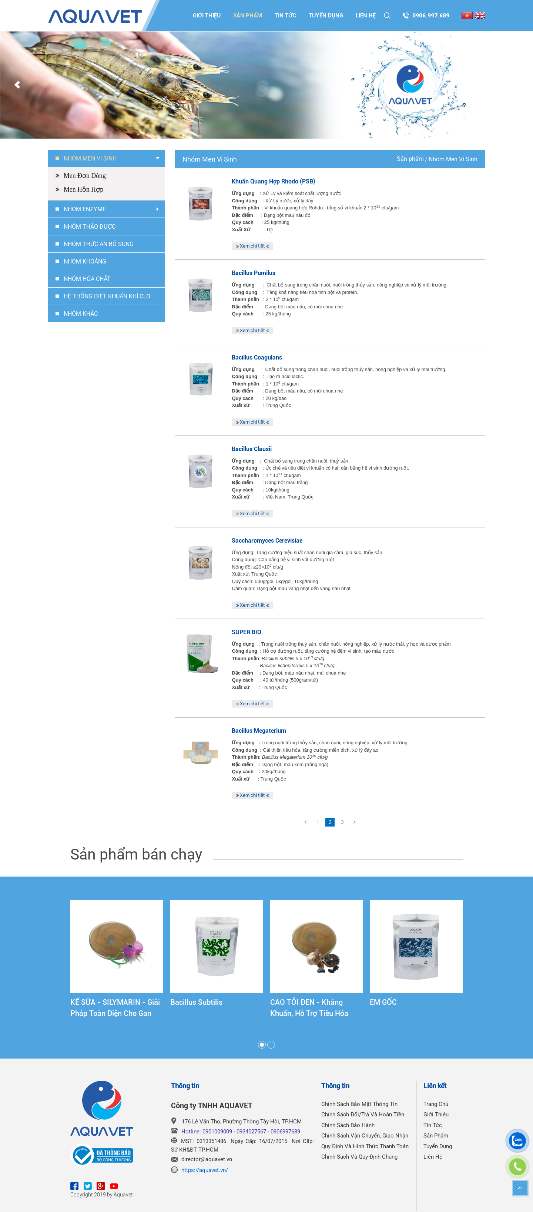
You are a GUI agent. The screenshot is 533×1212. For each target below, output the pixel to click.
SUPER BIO (246, 632)
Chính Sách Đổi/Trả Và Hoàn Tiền (362, 1114)
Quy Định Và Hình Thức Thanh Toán (365, 1146)
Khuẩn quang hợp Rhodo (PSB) (273, 181)
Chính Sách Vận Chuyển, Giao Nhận (364, 1135)
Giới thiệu (207, 15)
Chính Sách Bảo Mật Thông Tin (359, 1104)
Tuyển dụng (326, 15)
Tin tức (285, 15)
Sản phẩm (247, 15)
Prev (17, 85)
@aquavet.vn (216, 1159)
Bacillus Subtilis (196, 1002)
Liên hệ (366, 15)
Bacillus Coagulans (257, 357)
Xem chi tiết (252, 246)
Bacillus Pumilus (253, 272)
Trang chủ (435, 1104)
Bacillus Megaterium (259, 730)
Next (516, 85)
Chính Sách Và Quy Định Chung (359, 1156)
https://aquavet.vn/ (204, 1170)
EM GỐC (383, 1002)
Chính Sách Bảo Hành (348, 1125)
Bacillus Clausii (252, 449)
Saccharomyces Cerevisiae (267, 540)
